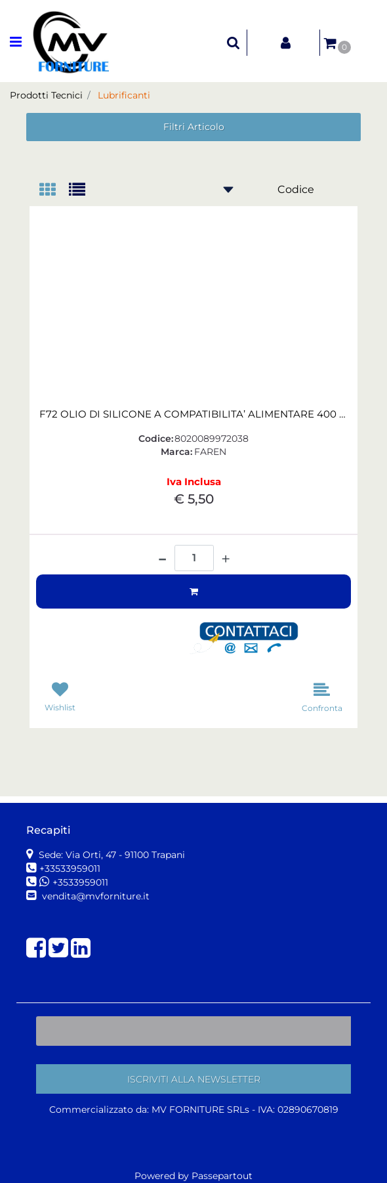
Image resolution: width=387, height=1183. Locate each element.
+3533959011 (80, 882)
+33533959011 (69, 868)
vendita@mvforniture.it (94, 896)
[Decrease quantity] (162, 554)
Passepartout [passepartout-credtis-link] (222, 1176)
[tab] (54, 190)
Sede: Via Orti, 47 (110, 855)
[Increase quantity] (225, 559)
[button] (249, 639)
